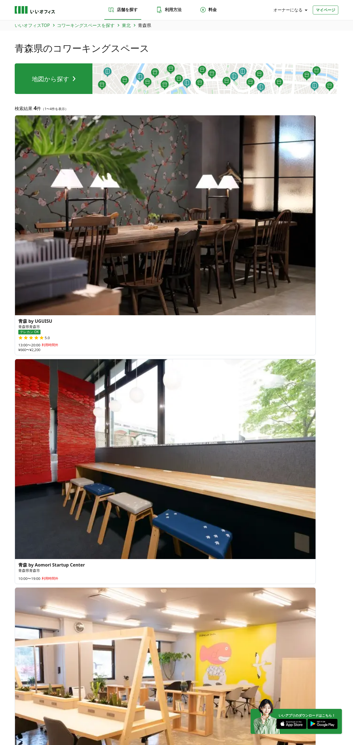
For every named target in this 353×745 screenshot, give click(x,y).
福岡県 (70, 500)
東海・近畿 (85, 678)
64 (284, 439)
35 (295, 407)
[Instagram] (314, 705)
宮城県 (57, 247)
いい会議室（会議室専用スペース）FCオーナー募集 (142, 621)
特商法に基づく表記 (112, 719)
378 (277, 474)
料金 (208, 9)
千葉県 (144, 416)
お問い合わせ (102, 590)
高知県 (107, 486)
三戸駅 (21, 334)
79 (253, 455)
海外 (145, 678)
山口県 (70, 476)
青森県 (21, 247)
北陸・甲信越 (62, 678)
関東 (44, 678)
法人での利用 (180, 590)
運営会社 (21, 719)
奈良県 (125, 463)
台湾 (68, 536)
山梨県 (144, 440)
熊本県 (125, 500)
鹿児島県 (72, 510)
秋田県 (75, 247)
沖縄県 (70, 523)
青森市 (21, 290)
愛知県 (148, 453)
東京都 (162, 416)
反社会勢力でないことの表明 (154, 719)
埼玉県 (125, 416)
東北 (32, 678)
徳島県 (70, 486)
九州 (123, 678)
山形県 (93, 247)
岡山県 (144, 476)
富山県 (89, 440)
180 (238, 476)
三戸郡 (57, 290)
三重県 (111, 453)
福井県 (125, 440)
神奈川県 (72, 426)
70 (216, 461)
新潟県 (70, 440)
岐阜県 (70, 453)
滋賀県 (144, 463)
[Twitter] (297, 705)
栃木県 (107, 416)
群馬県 (89, 416)
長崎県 (107, 500)
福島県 (111, 247)
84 (203, 482)
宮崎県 (162, 500)
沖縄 (134, 678)
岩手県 (39, 247)
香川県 (89, 476)
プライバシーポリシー (55, 719)
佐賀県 (89, 500)
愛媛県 (89, 486)
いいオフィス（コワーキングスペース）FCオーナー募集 (57, 621)
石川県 (107, 440)
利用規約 (84, 719)
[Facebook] (331, 705)
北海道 (70, 390)
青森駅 (39, 334)
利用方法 (168, 9)
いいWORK (193, 719)
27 (204, 437)
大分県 (144, 500)
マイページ (325, 10)
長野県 (162, 440)
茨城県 (70, 416)
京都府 (70, 463)
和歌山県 (91, 453)
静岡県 (129, 453)
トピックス (23, 642)
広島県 (162, 476)
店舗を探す (123, 9)
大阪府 (89, 463)
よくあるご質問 (138, 590)
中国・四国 (106, 678)
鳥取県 (107, 476)
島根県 (125, 476)
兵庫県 (107, 463)
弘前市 (39, 290)
